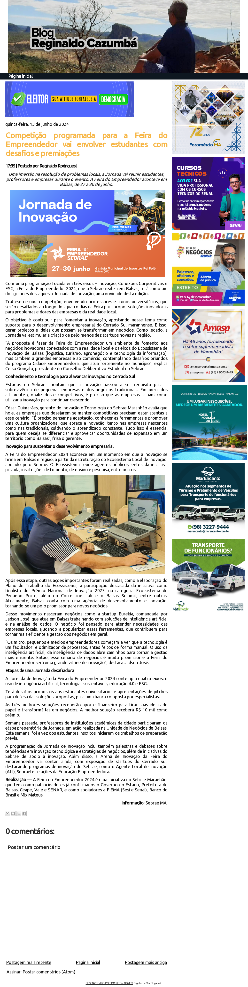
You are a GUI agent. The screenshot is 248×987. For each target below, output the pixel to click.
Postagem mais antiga (146, 962)
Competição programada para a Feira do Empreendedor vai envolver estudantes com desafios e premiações (86, 144)
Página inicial (20, 76)
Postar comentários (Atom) (49, 971)
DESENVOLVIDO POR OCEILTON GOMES (109, 983)
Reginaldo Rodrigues (57, 165)
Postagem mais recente (28, 962)
